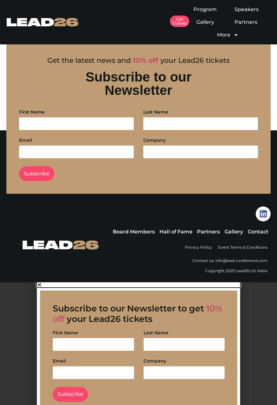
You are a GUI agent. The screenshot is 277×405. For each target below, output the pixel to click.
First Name (31, 112)
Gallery (205, 22)
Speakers (246, 9)
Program (205, 9)
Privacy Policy (198, 247)
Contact (258, 232)
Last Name (155, 112)
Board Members (134, 232)
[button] (138, 284)
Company (154, 140)
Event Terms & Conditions (242, 247)
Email (25, 140)
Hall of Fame (176, 232)
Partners (245, 22)
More (228, 35)
